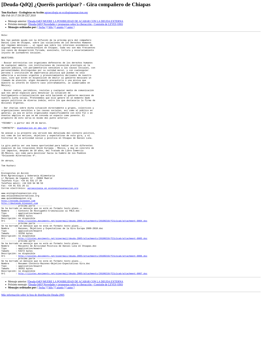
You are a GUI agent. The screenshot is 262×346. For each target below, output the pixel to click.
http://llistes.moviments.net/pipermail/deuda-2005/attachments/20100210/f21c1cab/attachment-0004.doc (82, 258)
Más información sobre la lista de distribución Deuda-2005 (32, 343)
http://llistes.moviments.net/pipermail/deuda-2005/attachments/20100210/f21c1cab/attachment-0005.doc (82, 279)
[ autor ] (70, 27)
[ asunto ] (60, 27)
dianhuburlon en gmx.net (32, 146)
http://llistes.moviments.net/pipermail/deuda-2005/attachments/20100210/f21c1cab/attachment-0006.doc (82, 300)
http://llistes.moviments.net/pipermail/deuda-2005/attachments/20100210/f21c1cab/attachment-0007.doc (82, 321)
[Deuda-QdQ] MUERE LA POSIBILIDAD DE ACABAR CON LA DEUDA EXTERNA (75, 21)
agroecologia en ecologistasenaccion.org (66, 12)
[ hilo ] (50, 27)
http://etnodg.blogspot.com (18, 234)
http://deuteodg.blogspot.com (19, 237)
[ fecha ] (41, 27)
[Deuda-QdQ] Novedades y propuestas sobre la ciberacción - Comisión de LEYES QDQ (75, 24)
